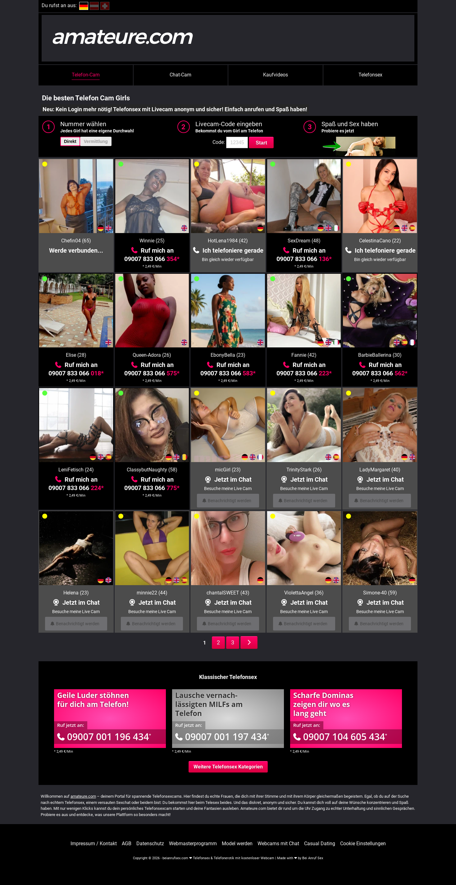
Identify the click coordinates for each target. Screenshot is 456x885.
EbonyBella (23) (228, 355)
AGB (126, 843)
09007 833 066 (152, 259)
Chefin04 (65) (76, 241)
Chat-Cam (180, 75)
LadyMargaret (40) (379, 470)
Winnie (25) (152, 241)
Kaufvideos (275, 75)
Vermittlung (96, 141)
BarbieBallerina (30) (380, 355)
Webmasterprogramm (193, 843)
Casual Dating (319, 843)
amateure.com (83, 796)
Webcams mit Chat (278, 843)
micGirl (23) (228, 470)
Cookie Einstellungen (363, 843)
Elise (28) (76, 355)
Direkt (70, 141)
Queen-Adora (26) (152, 355)
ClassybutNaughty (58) (152, 470)
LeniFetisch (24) (76, 470)
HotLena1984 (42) (228, 241)
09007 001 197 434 (222, 736)
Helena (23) (76, 593)
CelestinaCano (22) (380, 241)
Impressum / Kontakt (94, 843)
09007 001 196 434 (104, 736)
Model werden (237, 843)
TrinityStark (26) (304, 470)
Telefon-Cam (86, 75)
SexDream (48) (304, 241)
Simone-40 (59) (380, 593)
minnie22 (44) (152, 593)
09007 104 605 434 (340, 736)
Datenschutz (150, 843)
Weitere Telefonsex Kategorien (228, 767)
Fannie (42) (304, 355)
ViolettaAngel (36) (304, 593)
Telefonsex (370, 75)
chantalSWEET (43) (228, 593)
